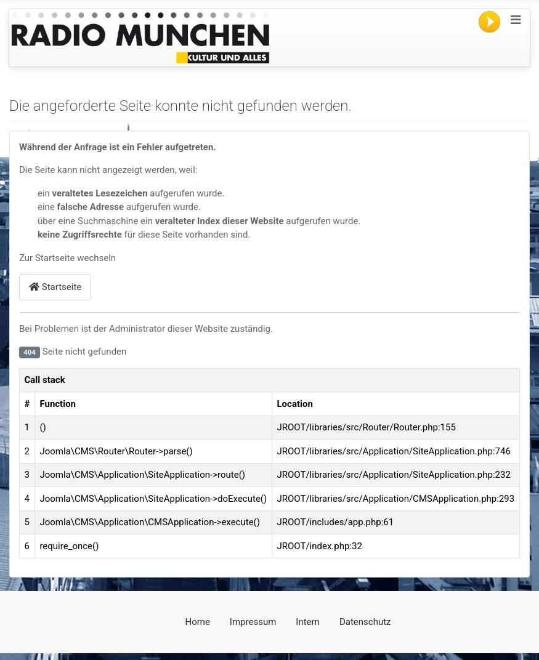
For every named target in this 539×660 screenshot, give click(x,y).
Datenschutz (365, 621)
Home (197, 621)
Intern (308, 621)
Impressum (253, 621)
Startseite (55, 286)
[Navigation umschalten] (516, 20)
